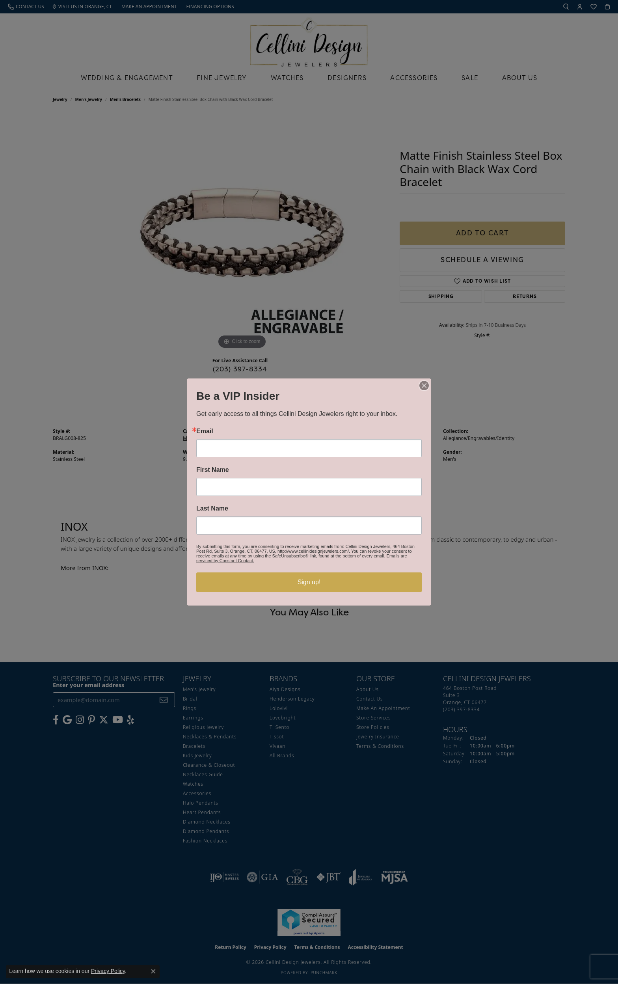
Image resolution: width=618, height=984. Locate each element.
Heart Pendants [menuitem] (202, 812)
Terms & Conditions (380, 746)
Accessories (413, 77)
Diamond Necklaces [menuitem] (207, 821)
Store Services (373, 717)
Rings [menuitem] (189, 708)
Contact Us (369, 698)
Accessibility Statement (375, 947)
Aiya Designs (285, 689)
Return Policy (230, 947)
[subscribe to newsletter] (164, 700)
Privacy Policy (270, 947)
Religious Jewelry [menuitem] (203, 727)
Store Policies (372, 727)
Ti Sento (279, 727)
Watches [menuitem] (193, 784)
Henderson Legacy (292, 698)
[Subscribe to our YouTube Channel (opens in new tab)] (117, 720)
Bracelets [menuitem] (194, 746)
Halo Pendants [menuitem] (200, 803)
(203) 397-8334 (240, 369)
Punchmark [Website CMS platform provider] (324, 972)
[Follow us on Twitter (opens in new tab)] (103, 720)
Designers (347, 77)
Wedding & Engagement (127, 77)
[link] (26, 6)
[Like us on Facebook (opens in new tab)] (56, 720)
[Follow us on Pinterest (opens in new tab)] (91, 720)
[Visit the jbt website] (328, 877)
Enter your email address (88, 685)
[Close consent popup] (153, 971)
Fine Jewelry (222, 77)
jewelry (60, 99)
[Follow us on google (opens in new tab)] (67, 720)
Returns (525, 296)
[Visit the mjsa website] (394, 877)
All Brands (282, 755)
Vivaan (277, 746)
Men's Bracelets (125, 99)
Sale (470, 77)
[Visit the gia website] (262, 877)
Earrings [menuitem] (193, 717)
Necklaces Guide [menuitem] (203, 774)
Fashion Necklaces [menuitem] (205, 840)
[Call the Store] (461, 709)
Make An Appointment (383, 708)
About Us (520, 77)
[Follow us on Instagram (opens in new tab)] (80, 720)
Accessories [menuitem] (197, 793)
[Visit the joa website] (360, 877)
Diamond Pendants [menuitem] (206, 831)
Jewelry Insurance (377, 736)
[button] (566, 6)
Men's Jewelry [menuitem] (199, 689)
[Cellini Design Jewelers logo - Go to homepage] (309, 40)
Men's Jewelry (88, 99)
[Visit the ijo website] (224, 877)
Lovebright (283, 717)
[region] (242, 232)
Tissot (277, 736)
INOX (319, 438)
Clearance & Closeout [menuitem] (209, 765)
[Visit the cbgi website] (297, 877)
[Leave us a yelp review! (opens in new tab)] (130, 720)
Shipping (441, 296)
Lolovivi (279, 708)
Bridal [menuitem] (190, 698)
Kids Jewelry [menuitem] (197, 755)
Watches (287, 77)
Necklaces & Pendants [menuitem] (209, 736)
